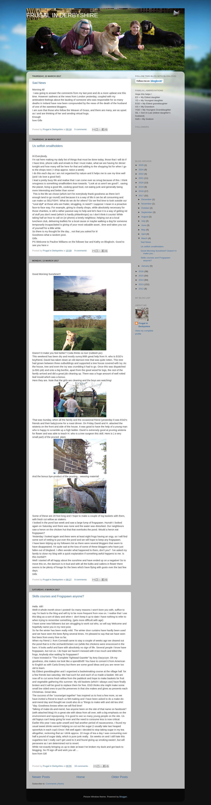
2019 (141, 187)
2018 (141, 191)
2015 (141, 275)
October (145, 208)
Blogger (123, 796)
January (145, 266)
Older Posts (119, 777)
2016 (141, 271)
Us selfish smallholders (47, 146)
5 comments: (81, 129)
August (145, 216)
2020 (141, 182)
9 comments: (81, 250)
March (144, 238)
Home (80, 777)
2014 (141, 280)
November (146, 203)
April (143, 234)
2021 (141, 178)
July (143, 221)
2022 (141, 174)
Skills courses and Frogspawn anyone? (58, 596)
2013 (141, 284)
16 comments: (81, 766)
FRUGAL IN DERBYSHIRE (62, 15)
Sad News (39, 83)
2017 (141, 195)
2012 (141, 288)
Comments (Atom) (55, 783)
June (144, 225)
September (147, 212)
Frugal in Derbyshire (144, 325)
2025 (141, 165)
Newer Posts (41, 777)
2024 (141, 169)
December (146, 199)
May (143, 229)
